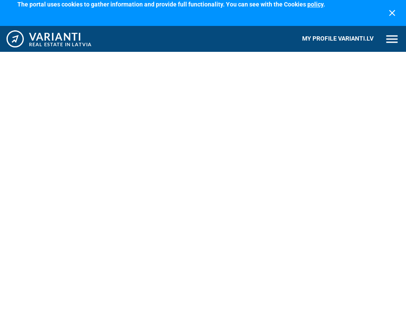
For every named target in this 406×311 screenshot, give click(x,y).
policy (315, 4)
